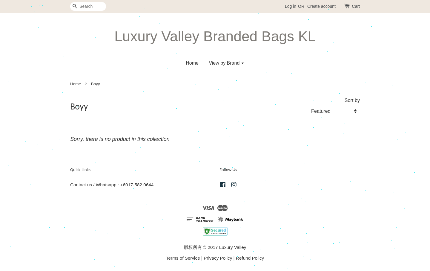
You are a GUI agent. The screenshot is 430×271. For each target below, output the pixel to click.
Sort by (352, 100)
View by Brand (226, 63)
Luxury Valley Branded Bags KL (215, 36)
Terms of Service (183, 258)
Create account (321, 6)
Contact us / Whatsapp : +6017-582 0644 (111, 184)
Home (192, 63)
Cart (356, 6)
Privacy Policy (218, 258)
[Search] (88, 6)
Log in (290, 6)
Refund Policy (250, 258)
